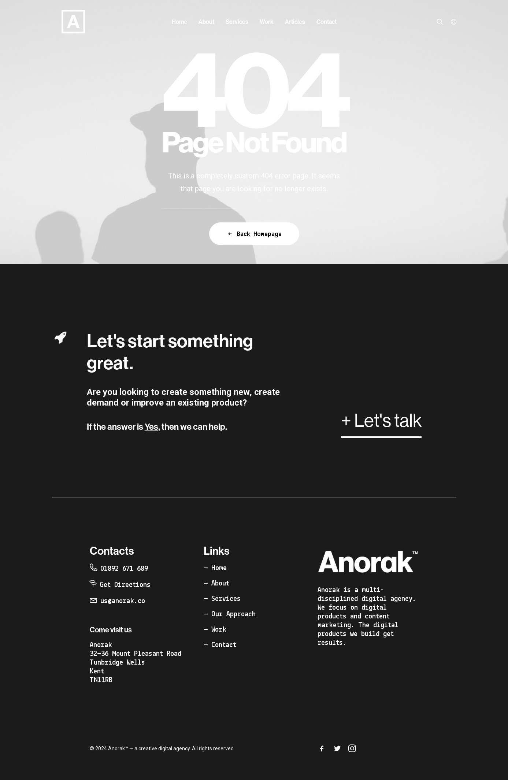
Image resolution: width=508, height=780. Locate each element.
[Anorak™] (63, 21)
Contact (326, 21)
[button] (441, 21)
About (206, 21)
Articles (295, 21)
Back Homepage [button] (254, 234)
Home (179, 21)
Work (267, 21)
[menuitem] (179, 21)
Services (237, 21)
